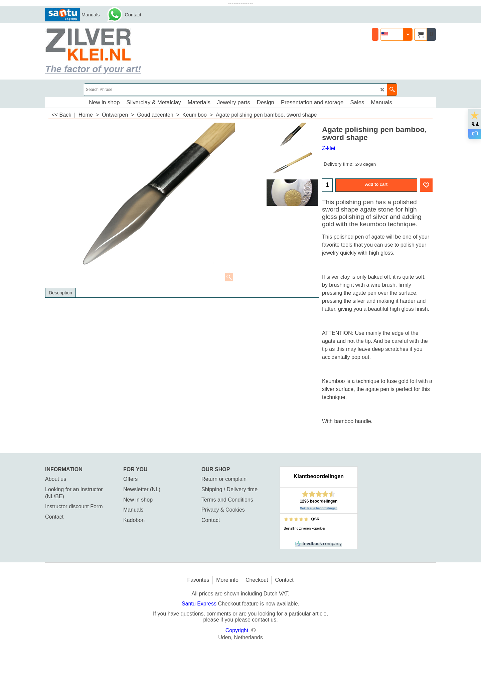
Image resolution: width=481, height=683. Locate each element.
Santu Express (200, 603)
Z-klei (328, 148)
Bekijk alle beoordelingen (319, 508)
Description (60, 292)
